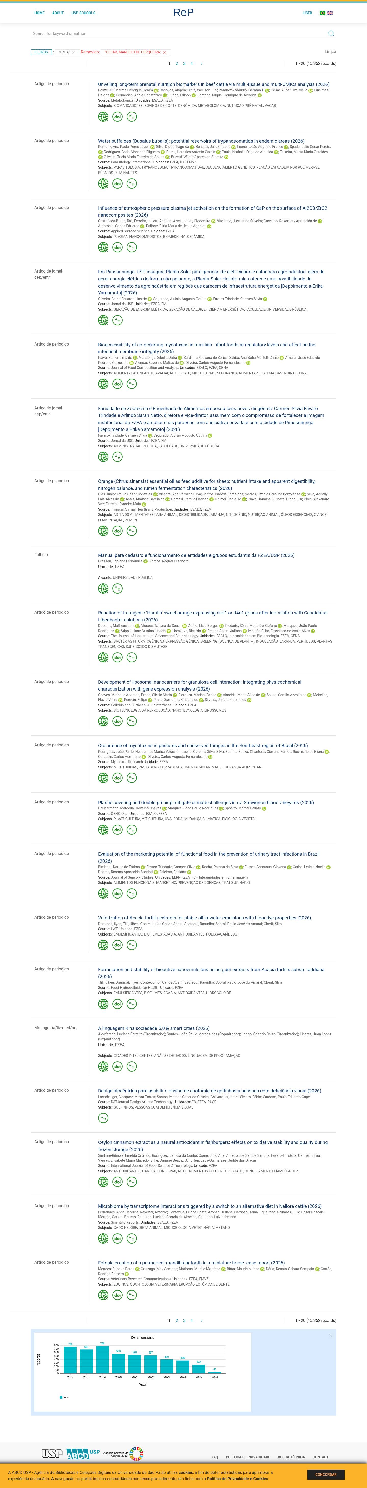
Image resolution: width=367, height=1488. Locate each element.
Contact (321, 1457)
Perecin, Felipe (135, 700)
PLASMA (121, 237)
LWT (114, 929)
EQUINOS (121, 1284)
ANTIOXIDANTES (191, 934)
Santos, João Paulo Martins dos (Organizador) (203, 1034)
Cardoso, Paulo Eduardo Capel (287, 1097)
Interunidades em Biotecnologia (254, 636)
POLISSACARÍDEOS (221, 934)
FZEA (168, 100)
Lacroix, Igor (107, 1097)
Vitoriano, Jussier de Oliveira (239, 221)
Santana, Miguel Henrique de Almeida (227, 95)
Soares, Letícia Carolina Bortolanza (272, 494)
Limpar (330, 52)
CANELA (149, 1171)
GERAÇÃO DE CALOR (185, 309)
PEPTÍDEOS (305, 641)
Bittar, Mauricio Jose (243, 1269)
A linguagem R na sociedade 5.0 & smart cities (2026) (154, 1028)
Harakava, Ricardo (186, 631)
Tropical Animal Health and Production (141, 509)
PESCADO (235, 1171)
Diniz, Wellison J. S (202, 90)
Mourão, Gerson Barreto (117, 1217)
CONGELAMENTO (259, 1171)
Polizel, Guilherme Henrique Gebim (125, 90)
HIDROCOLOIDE (218, 993)
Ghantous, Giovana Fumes (270, 751)
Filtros (41, 52)
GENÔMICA (187, 106)
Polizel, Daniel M (228, 499)
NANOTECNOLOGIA (187, 710)
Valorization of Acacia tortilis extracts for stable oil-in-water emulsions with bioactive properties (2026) (204, 917)
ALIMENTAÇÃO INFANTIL (134, 373)
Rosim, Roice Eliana (308, 751)
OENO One (119, 813)
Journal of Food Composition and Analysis (144, 368)
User (307, 13)
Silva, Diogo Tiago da (172, 147)
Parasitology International (131, 162)
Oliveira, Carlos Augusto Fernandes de (215, 363)
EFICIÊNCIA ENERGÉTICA (224, 309)
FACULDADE (255, 309)
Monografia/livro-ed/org (56, 1027)
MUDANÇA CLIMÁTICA (202, 819)
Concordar (326, 1475)
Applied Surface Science (130, 231)
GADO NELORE (125, 1228)
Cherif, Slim (273, 924)
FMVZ (191, 162)
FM (163, 304)
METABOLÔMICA (211, 106)
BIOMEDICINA (174, 237)
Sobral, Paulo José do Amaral (239, 924)
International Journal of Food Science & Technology (151, 1166)
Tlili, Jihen (131, 924)
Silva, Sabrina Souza (232, 751)
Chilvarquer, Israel (225, 1097)
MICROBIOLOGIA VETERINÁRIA (189, 1228)
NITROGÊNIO (236, 515)
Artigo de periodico (51, 83)
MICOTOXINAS (203, 373)
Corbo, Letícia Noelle (309, 867)
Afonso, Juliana (220, 1212)
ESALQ (157, 100)
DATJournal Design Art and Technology (142, 1102)
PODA (178, 819)
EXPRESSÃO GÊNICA (182, 641)
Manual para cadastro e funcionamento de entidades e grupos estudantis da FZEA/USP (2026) (196, 555)
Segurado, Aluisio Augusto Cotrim (180, 299)
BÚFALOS (105, 173)
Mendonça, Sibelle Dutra (158, 357)
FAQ (215, 1457)
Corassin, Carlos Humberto (119, 757)
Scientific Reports (125, 1222)
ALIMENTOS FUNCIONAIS (134, 883)
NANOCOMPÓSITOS (145, 237)
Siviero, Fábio (250, 1097)
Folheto (41, 554)
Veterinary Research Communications (141, 1279)
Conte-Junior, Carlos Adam (161, 924)
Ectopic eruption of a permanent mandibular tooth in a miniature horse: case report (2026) (191, 1262)
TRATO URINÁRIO (236, 883)
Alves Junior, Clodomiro (192, 221)
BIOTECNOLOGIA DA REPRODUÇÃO (142, 710)
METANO (222, 1228)
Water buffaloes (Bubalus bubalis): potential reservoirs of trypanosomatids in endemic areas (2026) (201, 141)
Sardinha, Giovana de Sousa (206, 357)
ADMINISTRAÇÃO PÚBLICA (135, 446)
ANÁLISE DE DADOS (170, 1056)
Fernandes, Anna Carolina (118, 1212)
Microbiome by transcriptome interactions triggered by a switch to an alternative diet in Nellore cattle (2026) (210, 1206)
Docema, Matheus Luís (116, 626)
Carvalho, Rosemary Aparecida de (290, 221)
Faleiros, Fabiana (172, 872)
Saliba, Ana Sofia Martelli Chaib (254, 357)
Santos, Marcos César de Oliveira (183, 1097)
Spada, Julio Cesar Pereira (310, 147)
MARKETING (166, 883)
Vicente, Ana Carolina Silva (180, 494)
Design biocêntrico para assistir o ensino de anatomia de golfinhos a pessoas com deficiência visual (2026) (209, 1090)
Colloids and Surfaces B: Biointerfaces (141, 705)
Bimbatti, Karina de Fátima (119, 867)
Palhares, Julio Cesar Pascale (300, 1212)
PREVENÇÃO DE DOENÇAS (199, 883)
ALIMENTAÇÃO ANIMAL (199, 767)
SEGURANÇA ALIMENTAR (237, 373)
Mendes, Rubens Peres (116, 1269)
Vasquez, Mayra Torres (137, 1097)
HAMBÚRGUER (286, 1171)
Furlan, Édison (179, 95)
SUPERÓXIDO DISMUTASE (146, 647)
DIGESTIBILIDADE (193, 515)
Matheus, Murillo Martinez (199, 1269)
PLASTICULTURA (127, 819)
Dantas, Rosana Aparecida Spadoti (125, 872)
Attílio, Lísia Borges (203, 626)
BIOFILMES (153, 934)
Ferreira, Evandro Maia (123, 504)
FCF (194, 877)
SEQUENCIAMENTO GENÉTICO (230, 167)
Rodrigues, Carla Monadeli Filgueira (132, 152)
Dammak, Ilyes (109, 924)
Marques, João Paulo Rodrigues (193, 808)
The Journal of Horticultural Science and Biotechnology (154, 636)
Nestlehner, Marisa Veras (155, 751)
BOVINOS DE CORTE (160, 106)
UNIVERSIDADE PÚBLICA (287, 309)
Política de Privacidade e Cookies (237, 1478)
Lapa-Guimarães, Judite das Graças (229, 1160)
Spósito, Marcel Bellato (243, 808)
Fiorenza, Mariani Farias (197, 695)
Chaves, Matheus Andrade (118, 695)
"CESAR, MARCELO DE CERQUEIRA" (136, 52)
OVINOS (320, 515)
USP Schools (84, 13)
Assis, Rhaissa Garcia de (145, 499)
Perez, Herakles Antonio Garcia (190, 152)
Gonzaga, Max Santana (159, 1269)
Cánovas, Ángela (173, 90)
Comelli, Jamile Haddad (189, 499)
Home (39, 13)
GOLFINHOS (123, 1107)
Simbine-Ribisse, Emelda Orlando (124, 1155)
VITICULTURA (152, 819)
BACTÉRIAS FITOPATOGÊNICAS (139, 641)
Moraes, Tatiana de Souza (161, 626)
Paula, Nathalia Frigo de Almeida (247, 152)
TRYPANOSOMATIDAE (186, 167)
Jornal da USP (122, 304)
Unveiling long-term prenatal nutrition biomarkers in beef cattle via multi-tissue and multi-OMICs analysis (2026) (214, 84)
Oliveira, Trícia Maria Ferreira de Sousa (134, 157)
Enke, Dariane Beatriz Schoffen (174, 1160)
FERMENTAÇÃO (110, 520)
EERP (176, 877)
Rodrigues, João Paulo (116, 751)
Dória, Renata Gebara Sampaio (290, 1269)
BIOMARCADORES (128, 106)
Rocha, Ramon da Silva (220, 867)
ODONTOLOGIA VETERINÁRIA (153, 1284)
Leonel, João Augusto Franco (260, 147)
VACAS (270, 106)
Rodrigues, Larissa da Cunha (174, 1155)
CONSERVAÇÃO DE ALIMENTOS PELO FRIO (191, 1171)
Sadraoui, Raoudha (199, 924)
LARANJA (216, 515)
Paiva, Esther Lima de (115, 357)
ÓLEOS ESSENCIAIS (296, 515)
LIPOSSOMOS (215, 710)
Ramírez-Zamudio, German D (241, 90)
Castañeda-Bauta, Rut (115, 221)
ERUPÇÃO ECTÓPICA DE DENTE (204, 1284)
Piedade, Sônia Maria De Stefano (251, 626)
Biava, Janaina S (260, 499)
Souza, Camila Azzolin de (286, 695)
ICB (183, 162)
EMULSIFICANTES (128, 934)
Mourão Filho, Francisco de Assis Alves (279, 631)
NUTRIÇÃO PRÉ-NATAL (245, 106)
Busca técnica (291, 1457)
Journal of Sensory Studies (132, 877)
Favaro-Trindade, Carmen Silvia (237, 299)
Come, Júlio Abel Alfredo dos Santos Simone (234, 1155)
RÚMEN (131, 520)
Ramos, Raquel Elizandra (168, 561)
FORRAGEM (169, 767)
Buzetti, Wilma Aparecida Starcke (197, 157)
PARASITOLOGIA (127, 167)
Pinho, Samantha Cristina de (175, 700)
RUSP (212, 1102)
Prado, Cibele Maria (156, 695)
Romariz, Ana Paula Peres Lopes (123, 147)
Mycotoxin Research (127, 762)
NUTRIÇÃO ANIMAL (263, 515)
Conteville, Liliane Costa (187, 1212)
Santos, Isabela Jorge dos (223, 494)
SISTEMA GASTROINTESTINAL (283, 373)
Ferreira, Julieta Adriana (153, 221)
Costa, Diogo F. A (288, 499)
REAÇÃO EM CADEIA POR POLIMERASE (287, 167)
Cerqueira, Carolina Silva (195, 751)
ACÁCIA (169, 934)
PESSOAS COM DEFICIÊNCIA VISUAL (164, 1107)
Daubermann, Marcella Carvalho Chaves (129, 808)
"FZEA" (67, 52)
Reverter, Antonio (153, 1212)
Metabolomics (122, 100)
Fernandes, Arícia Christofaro (139, 95)
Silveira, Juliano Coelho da (225, 700)
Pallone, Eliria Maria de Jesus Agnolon (176, 226)
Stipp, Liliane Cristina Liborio (143, 631)
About (58, 13)
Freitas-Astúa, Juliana (224, 631)
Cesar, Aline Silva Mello (289, 90)
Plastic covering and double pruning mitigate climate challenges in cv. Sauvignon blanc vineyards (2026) (206, 802)
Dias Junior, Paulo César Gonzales (125, 494)
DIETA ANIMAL (150, 1228)
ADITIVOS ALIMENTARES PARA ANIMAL (145, 515)
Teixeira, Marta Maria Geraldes (304, 152)
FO (194, 1102)
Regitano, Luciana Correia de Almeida (166, 1217)
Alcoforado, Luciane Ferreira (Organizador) (131, 1034)
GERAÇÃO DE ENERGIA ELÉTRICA (140, 309)
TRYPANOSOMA (154, 167)
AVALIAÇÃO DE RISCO (172, 373)
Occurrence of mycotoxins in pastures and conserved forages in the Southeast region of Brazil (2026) (203, 745)
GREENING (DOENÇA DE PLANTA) (227, 641)
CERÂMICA (196, 237)
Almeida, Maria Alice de (241, 695)
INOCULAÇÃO (267, 641)
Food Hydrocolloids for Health (134, 988)
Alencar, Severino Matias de (157, 363)
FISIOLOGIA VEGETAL (239, 819)
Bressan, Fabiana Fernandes (120, 561)
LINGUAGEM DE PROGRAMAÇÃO (214, 1056)
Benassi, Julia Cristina (213, 147)
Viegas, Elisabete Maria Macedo (123, 1160)
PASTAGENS (149, 767)
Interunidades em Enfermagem (223, 877)
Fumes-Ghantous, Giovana (265, 867)
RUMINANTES (126, 173)
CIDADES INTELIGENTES (133, 1056)
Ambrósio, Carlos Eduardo (118, 226)
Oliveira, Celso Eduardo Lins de (122, 299)
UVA (168, 819)
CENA (223, 368)
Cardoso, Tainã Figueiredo (255, 1212)
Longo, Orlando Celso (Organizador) (270, 1034)
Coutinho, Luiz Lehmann (217, 1217)
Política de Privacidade (248, 1457)
